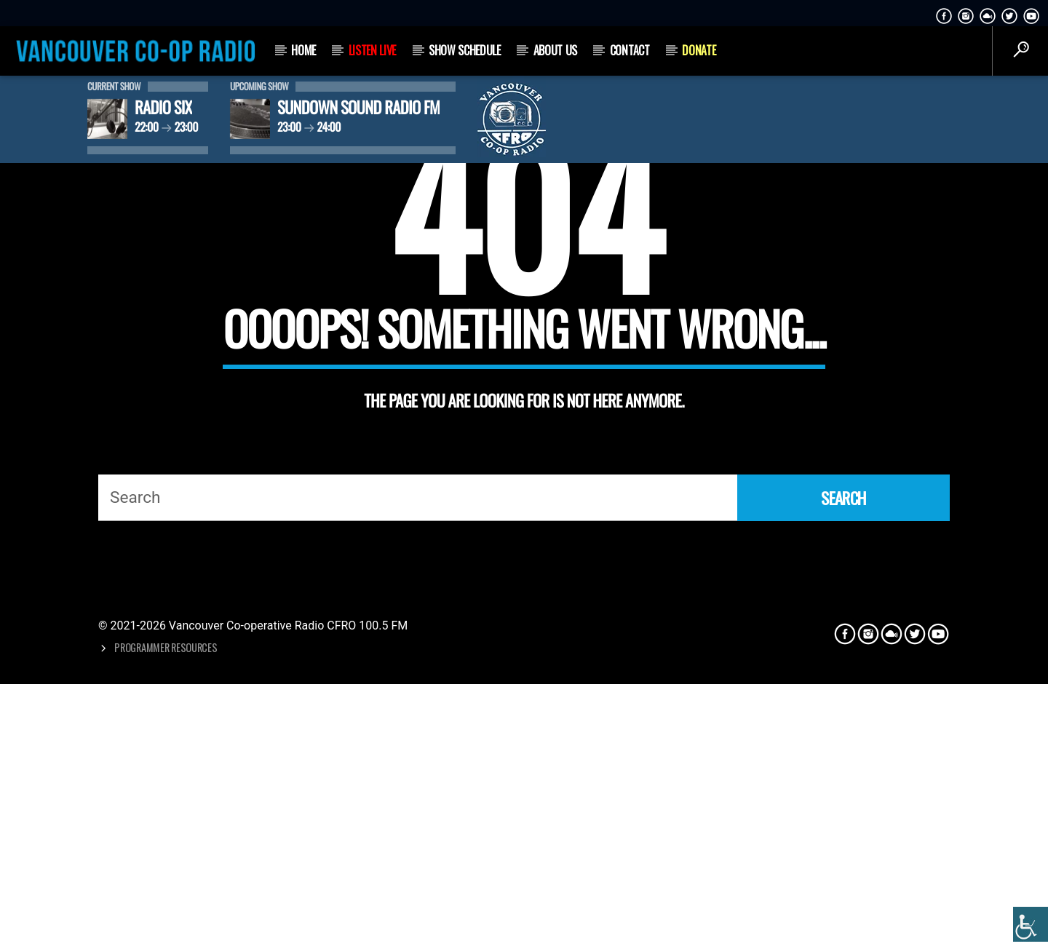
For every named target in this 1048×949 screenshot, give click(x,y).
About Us (555, 50)
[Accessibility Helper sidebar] (1030, 924)
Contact (630, 50)
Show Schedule (465, 50)
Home (303, 50)
